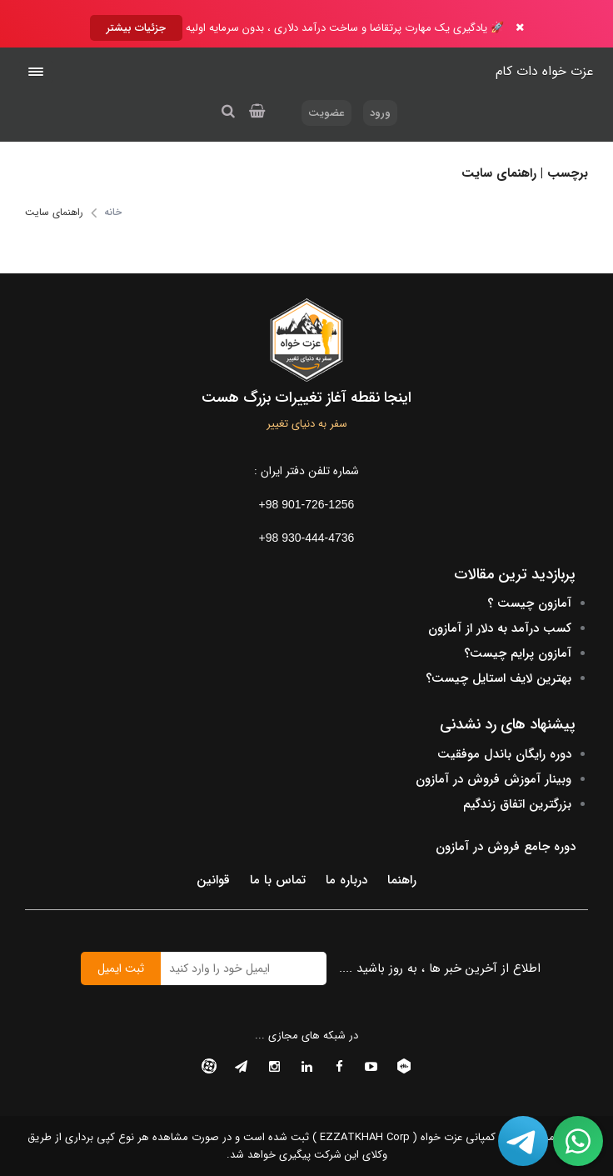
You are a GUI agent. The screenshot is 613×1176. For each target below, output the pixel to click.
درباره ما (346, 880)
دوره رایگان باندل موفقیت (504, 754)
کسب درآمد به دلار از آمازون (499, 628)
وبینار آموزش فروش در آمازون (493, 779)
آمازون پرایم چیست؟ (517, 653)
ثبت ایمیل (120, 968)
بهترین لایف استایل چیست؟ (498, 678)
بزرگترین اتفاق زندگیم (517, 804)
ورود (380, 113)
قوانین (213, 880)
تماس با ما (278, 880)
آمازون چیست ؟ (529, 603)
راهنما (401, 880)
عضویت (326, 113)
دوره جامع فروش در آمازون (506, 847)
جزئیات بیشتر (136, 28)
